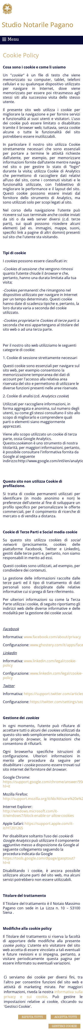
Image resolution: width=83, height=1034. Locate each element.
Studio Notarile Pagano (37, 24)
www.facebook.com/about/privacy (52, 636)
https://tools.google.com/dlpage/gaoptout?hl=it (39, 860)
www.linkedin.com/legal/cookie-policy (39, 663)
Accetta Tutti (65, 1017)
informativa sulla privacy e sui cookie (43, 994)
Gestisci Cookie (64, 1026)
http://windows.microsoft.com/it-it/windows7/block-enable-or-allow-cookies (38, 813)
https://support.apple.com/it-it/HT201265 (38, 825)
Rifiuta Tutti (32, 1017)
